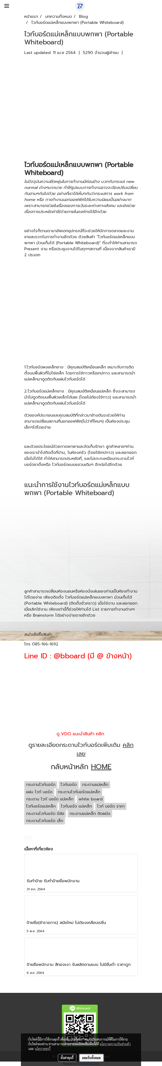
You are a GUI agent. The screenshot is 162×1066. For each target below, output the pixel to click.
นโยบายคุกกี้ (43, 1049)
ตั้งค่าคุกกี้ (67, 1058)
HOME (101, 766)
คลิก (100, 733)
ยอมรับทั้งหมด (91, 1058)
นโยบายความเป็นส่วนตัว (115, 1044)
